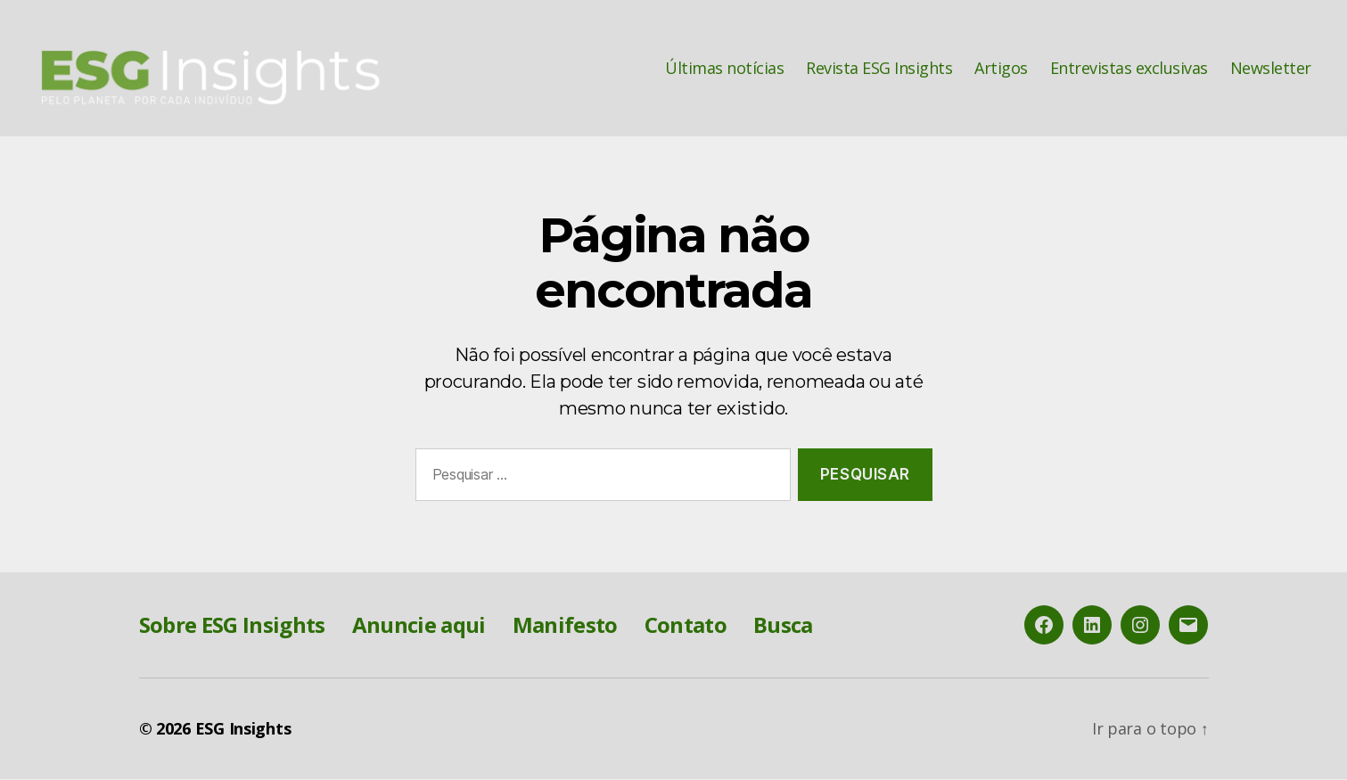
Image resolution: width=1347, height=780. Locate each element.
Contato (686, 625)
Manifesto (565, 625)
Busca (783, 625)
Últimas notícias (724, 68)
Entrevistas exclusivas (1129, 68)
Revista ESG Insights (879, 68)
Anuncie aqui (419, 625)
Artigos (1001, 68)
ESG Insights (243, 729)
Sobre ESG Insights (232, 625)
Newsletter (1270, 68)
